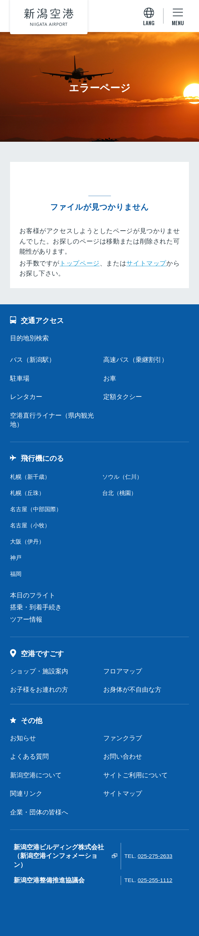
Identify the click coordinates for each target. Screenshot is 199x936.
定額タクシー (122, 396)
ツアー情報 (26, 619)
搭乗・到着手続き (36, 607)
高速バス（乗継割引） (135, 359)
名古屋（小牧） (30, 525)
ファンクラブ (122, 738)
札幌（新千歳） (30, 477)
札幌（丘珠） (27, 493)
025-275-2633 (155, 856)
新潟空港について (36, 775)
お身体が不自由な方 (132, 689)
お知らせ (23, 738)
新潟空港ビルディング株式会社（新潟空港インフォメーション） (59, 856)
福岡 (16, 574)
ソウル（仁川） (122, 477)
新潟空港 (49, 17)
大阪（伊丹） (27, 542)
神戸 (16, 558)
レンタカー (26, 396)
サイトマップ (146, 263)
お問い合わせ (122, 756)
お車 (109, 378)
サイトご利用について (135, 775)
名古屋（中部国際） (36, 509)
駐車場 (19, 378)
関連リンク (26, 793)
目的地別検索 (29, 338)
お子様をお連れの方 (39, 689)
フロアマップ (122, 671)
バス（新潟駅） (32, 359)
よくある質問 (29, 756)
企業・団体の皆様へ (39, 812)
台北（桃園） (119, 493)
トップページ (80, 263)
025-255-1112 (155, 880)
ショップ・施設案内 (39, 671)
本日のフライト (32, 595)
